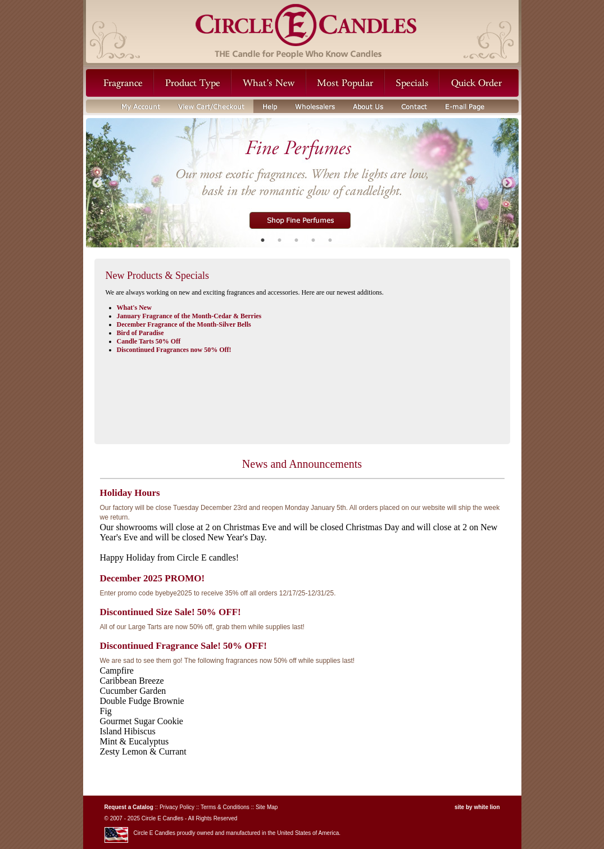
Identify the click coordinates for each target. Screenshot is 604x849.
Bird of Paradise (140, 333)
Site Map (267, 807)
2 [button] (279, 239)
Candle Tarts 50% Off (149, 341)
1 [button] (263, 239)
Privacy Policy (177, 807)
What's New (134, 307)
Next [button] (507, 183)
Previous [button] (97, 183)
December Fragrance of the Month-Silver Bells (184, 324)
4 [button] (313, 239)
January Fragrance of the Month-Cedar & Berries (189, 316)
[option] (302, 183)
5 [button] (330, 239)
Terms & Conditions (225, 807)
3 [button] (296, 239)
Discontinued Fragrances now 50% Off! (174, 350)
